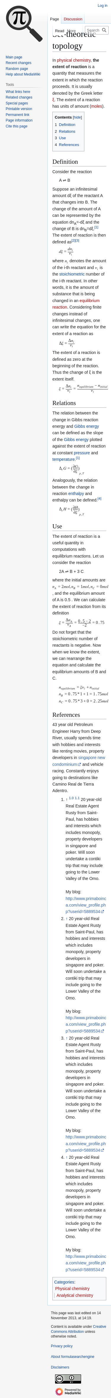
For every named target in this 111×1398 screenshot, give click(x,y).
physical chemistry (74, 60)
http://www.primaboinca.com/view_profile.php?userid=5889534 (86, 905)
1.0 (71, 798)
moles (96, 106)
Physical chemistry (72, 1288)
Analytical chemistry (75, 1295)
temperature (63, 459)
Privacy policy (62, 1346)
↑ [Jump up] (67, 918)
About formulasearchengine (72, 1357)
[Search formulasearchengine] (97, 30)
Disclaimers (60, 1367)
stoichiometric (72, 274)
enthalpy (76, 493)
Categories (64, 1282)
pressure (82, 452)
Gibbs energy (86, 426)
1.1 (77, 798)
